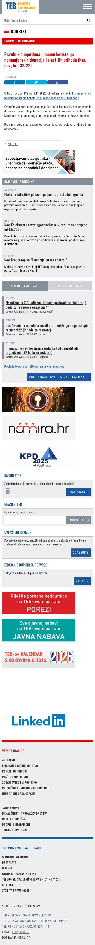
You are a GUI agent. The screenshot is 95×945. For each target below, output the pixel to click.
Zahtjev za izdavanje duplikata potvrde (25, 573)
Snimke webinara (70, 286)
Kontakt (7, 884)
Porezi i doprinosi (14, 771)
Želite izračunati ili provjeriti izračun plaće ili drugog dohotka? (39, 484)
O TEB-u (7, 868)
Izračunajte (79, 492)
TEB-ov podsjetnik (14, 830)
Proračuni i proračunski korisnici (25, 788)
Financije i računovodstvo (20, 765)
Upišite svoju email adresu (19, 512)
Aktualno (8, 760)
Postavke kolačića (16, 938)
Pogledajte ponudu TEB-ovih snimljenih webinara (34, 366)
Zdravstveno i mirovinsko (19, 782)
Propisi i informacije (16, 824)
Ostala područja (13, 819)
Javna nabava (10, 807)
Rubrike (19, 31)
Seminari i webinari (25, 286)
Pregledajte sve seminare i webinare (59, 377)
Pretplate (9, 862)
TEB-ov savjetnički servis (22, 906)
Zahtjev (82, 581)
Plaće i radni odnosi (15, 776)
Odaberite (81, 552)
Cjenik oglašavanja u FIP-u (19, 873)
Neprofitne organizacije (18, 793)
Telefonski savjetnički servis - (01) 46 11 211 (31, 879)
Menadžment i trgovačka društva (24, 813)
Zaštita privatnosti (15, 890)
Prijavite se (77, 520)
